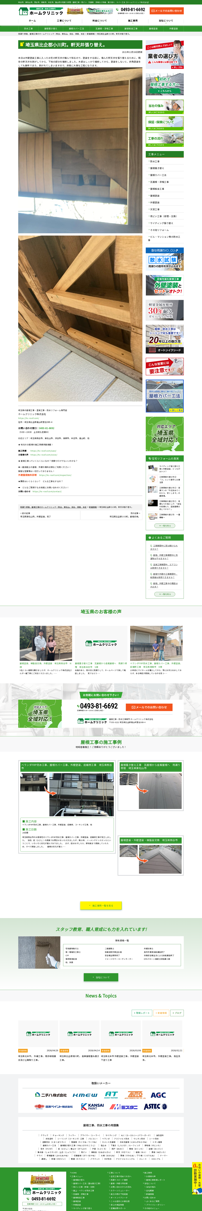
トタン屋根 (157, 1142)
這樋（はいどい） (156, 1148)
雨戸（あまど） (118, 1148)
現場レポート (141, 1013)
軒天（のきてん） (123, 1152)
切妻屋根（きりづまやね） (85, 1155)
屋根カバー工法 (76, 28)
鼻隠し (44, 1159)
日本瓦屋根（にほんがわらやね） (134, 1142)
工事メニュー (77, 1176)
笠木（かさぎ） (47, 1148)
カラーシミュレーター (120, 1191)
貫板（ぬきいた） (159, 1152)
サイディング (111, 1135)
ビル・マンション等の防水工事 (164, 238)
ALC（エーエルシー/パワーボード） (136, 1135)
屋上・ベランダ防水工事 (83, 1191)
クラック (44, 1135)
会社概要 (150, 1191)
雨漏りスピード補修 (119, 1180)
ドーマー (164, 1155)
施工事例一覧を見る (102, 905)
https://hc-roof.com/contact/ (47, 491)
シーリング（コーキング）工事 (71, 1138)
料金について (100, 20)
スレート (143, 1159)
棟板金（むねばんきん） (101, 1152)
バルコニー (93, 1138)
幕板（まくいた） (136, 1148)
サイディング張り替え (161, 223)
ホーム (32, 20)
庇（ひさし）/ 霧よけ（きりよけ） (73, 1148)
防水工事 (28, 28)
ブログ (177, 1013)
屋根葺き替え (50, 28)
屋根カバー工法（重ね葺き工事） (87, 1183)
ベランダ (106, 1138)
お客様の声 (151, 1176)
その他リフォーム (159, 229)
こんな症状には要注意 (120, 1201)
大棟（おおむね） (108, 1155)
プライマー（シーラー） (90, 1135)
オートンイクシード (119, 1198)
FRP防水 (108, 1159)
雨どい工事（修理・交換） (164, 216)
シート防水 (154, 1138)
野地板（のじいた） (153, 1145)
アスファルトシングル (125, 1159)
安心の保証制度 (117, 1205)
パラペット (95, 1159)
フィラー (72, 1135)
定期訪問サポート (118, 1208)
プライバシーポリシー (155, 1205)
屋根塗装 (153, 28)
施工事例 (133, 20)
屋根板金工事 (130, 28)
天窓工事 (154, 209)
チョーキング (58, 1135)
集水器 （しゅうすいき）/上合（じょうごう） (57, 1152)
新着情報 (161, 1013)
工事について (64, 20)
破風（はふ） (141, 1152)
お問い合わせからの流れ (121, 1187)
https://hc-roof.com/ (28, 418)
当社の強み (151, 1187)
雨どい (84, 1152)
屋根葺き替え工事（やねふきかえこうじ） (78, 1145)
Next (185, 1043)
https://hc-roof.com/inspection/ (55, 475)
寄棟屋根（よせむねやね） (58, 1155)
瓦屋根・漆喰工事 (104, 28)
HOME (74, 1173)
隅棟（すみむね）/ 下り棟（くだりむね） (138, 1155)
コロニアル (156, 1159)
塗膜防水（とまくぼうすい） (54, 1142)
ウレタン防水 (139, 1138)
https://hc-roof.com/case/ (43, 450)
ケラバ (40, 1155)
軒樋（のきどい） (59, 1159)
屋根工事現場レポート (155, 1180)
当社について (166, 20)
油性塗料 (160, 1135)
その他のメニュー (151, 1208)
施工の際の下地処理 (119, 1194)
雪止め (103, 1145)
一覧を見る (165, 525)
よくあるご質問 (152, 1201)
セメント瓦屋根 (108, 1142)
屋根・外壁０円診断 (119, 1183)
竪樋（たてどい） (78, 1159)
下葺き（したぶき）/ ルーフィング (125, 1145)
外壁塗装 (173, 28)
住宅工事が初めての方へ (121, 1176)
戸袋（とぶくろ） (99, 1148)
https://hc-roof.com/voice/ (43, 454)
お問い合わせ (150, 1198)
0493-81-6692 (133, 9)
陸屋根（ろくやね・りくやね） (84, 1142)
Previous (16, 1043)
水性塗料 (49, 1138)
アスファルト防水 (121, 1138)
